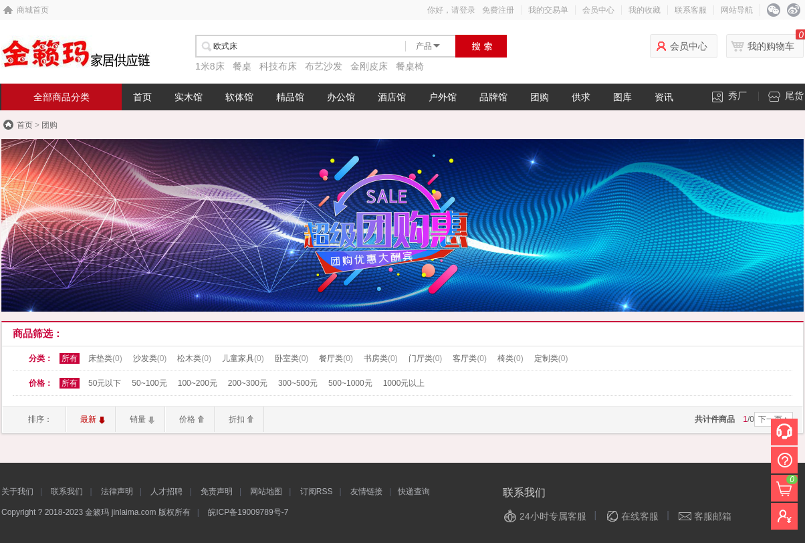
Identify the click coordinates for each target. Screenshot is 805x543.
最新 (88, 419)
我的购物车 (771, 46)
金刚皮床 (369, 66)
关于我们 (17, 491)
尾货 (786, 96)
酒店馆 (392, 97)
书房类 (381, 358)
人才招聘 (166, 491)
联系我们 (67, 491)
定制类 (551, 358)
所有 (70, 358)
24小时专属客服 (553, 516)
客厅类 (470, 358)
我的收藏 (644, 10)
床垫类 (105, 358)
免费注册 (498, 10)
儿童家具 (243, 358)
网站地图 (266, 491)
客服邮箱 (712, 516)
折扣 (237, 419)
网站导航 (737, 10)
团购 (539, 97)
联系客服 (691, 10)
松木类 (194, 358)
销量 (138, 419)
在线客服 (640, 516)
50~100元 (149, 383)
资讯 (664, 97)
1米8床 (210, 66)
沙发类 (150, 358)
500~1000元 (350, 383)
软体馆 (239, 97)
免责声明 (217, 491)
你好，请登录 (451, 10)
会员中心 (598, 10)
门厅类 (426, 358)
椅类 (510, 358)
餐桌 (242, 66)
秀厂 (729, 96)
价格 (187, 419)
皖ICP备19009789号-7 (248, 512)
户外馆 (443, 97)
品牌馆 (493, 97)
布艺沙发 (323, 66)
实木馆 (189, 97)
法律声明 (117, 491)
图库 (622, 97)
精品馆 (290, 97)
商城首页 (33, 10)
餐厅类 (336, 358)
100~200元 (197, 383)
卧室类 (292, 358)
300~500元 (298, 383)
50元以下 (104, 383)
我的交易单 (548, 10)
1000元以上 (404, 383)
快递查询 (414, 491)
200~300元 (247, 383)
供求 (581, 97)
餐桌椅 (410, 66)
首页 (142, 97)
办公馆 (341, 97)
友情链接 (366, 491)
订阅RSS (316, 491)
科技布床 (278, 66)
